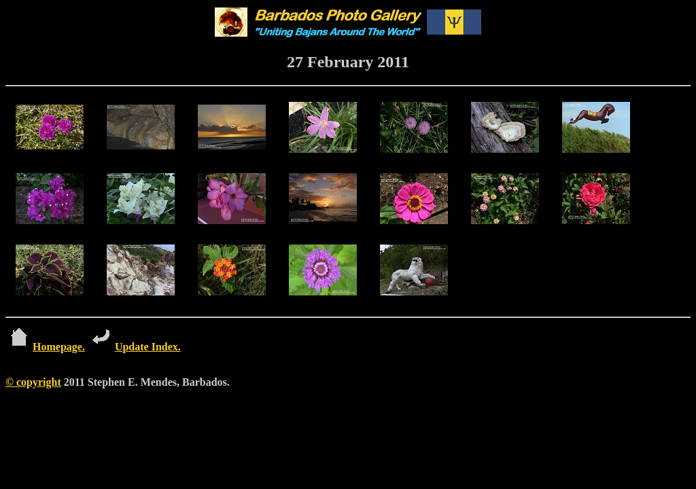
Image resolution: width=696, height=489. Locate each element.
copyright (38, 382)
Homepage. (45, 346)
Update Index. (134, 346)
